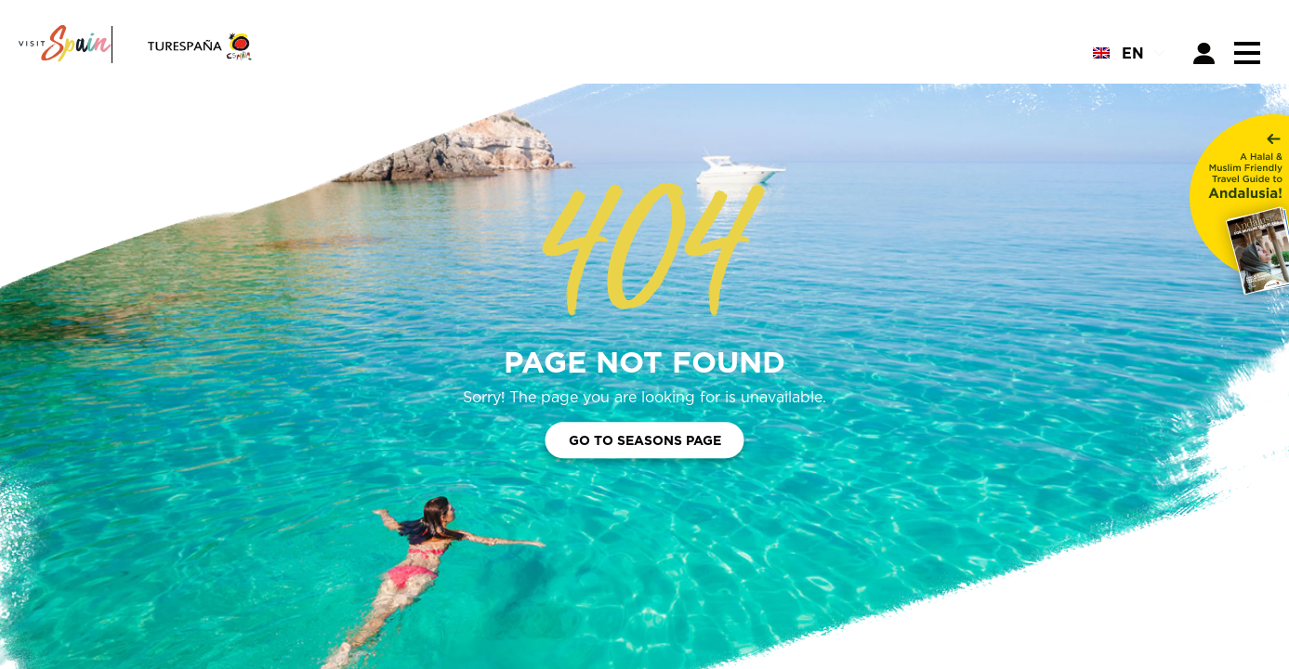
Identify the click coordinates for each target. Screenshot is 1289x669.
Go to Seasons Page (645, 441)
